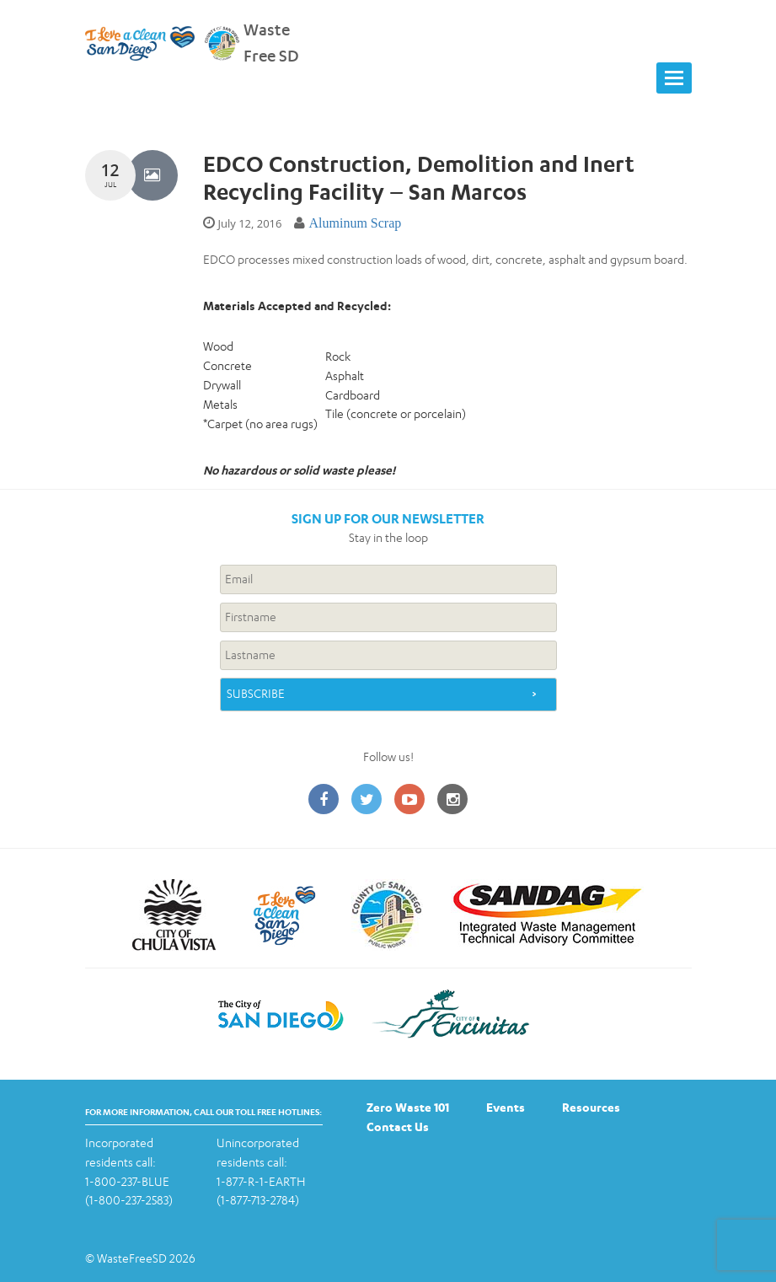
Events (505, 1107)
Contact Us (398, 1126)
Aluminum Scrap (354, 223)
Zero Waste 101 (408, 1107)
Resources (591, 1107)
